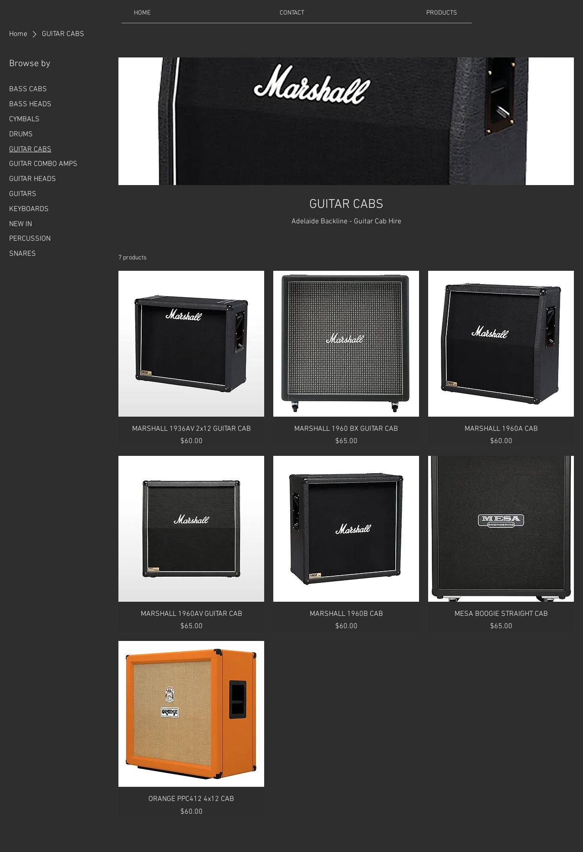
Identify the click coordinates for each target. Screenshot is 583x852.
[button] (441, 13)
